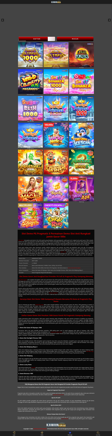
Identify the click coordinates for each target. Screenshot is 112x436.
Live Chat (98, 433)
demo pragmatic (53, 293)
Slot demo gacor (22, 279)
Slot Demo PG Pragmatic (40, 428)
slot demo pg (89, 351)
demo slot (63, 252)
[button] (2, 20)
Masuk (75, 39)
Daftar (37, 39)
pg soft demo (64, 418)
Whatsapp (70, 433)
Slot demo (21, 240)
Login (14, 433)
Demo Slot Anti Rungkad (74, 268)
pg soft (33, 367)
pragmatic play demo (56, 332)
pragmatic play (39, 304)
